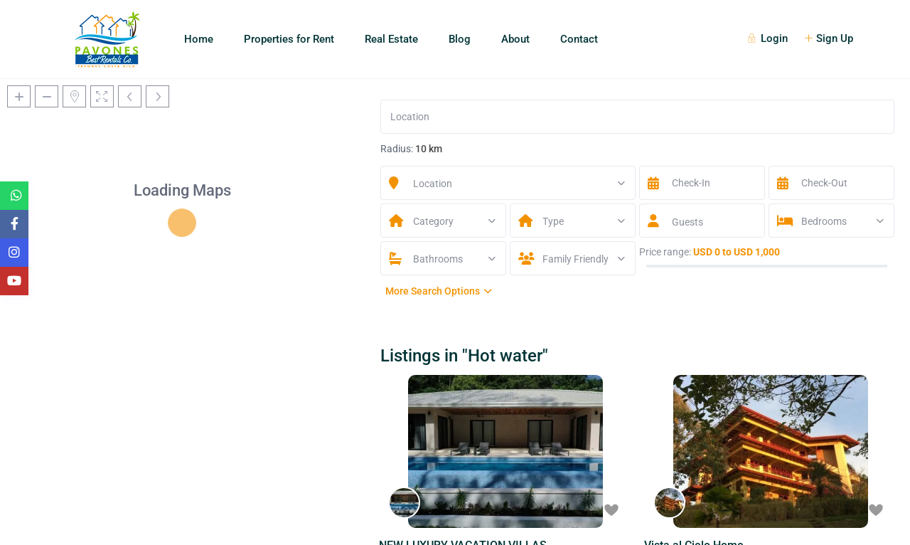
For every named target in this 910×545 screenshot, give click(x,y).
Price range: (665, 252)
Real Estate (391, 39)
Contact (579, 39)
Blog (460, 39)
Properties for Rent (289, 39)
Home (198, 39)
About (515, 39)
